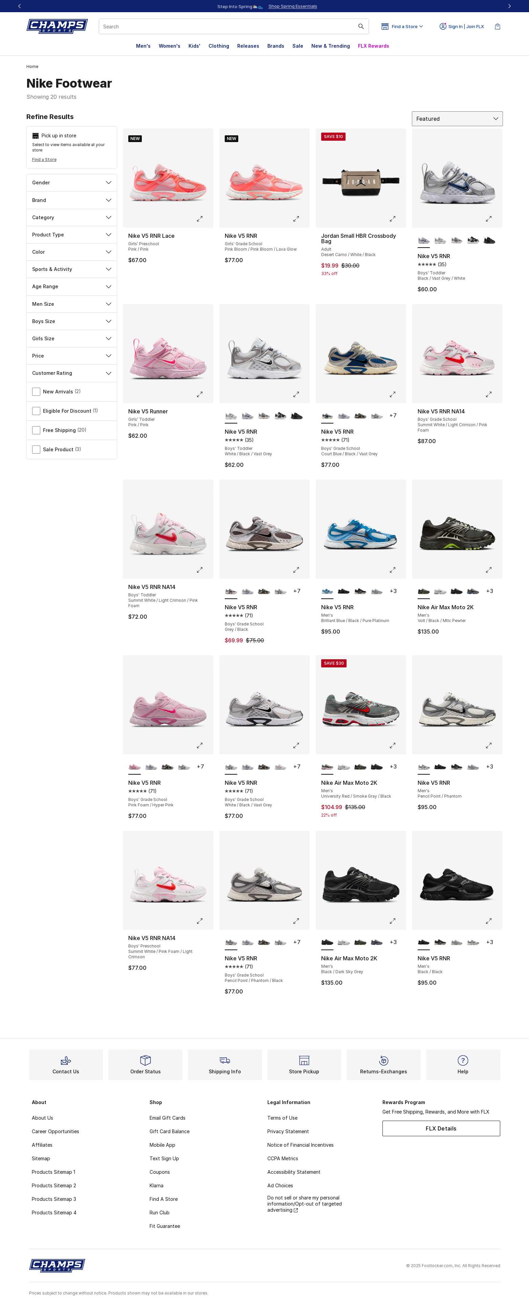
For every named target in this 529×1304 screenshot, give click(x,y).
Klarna (156, 1185)
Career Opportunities (55, 1131)
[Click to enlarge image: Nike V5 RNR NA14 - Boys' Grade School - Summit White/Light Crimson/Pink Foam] (493, 394)
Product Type (72, 234)
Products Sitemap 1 (53, 1172)
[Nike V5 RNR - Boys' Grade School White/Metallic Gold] (280, 767)
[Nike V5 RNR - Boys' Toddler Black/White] (473, 240)
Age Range (72, 286)
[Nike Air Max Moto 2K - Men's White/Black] (440, 591)
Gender (72, 182)
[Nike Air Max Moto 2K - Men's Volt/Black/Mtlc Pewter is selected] (424, 591)
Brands (275, 46)
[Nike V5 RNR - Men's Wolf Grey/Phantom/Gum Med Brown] (377, 591)
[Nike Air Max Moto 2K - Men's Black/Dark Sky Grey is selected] (327, 942)
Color (72, 252)
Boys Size (72, 321)
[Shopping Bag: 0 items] (497, 26)
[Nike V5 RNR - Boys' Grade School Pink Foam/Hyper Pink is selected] (134, 767)
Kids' (194, 46)
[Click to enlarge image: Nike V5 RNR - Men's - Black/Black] (493, 921)
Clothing (218, 46)
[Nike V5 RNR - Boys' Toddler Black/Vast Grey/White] (247, 416)
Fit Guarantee (165, 1226)
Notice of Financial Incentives (300, 1145)
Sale (297, 46)
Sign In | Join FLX (462, 26)
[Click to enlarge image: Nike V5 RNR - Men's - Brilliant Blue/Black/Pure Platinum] (397, 570)
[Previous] (19, 6)
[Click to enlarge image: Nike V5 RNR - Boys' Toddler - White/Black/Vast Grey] (300, 394)
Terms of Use (282, 1118)
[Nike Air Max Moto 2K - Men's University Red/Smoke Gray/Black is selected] (327, 767)
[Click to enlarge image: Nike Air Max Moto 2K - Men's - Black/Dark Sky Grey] (397, 921)
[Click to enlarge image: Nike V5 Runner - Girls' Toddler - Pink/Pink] (204, 394)
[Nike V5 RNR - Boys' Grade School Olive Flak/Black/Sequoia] (360, 416)
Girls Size (72, 338)
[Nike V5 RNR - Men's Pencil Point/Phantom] (473, 942)
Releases (248, 46)
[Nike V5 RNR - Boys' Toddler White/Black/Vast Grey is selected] (231, 416)
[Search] (234, 26)
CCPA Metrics (282, 1158)
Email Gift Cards (167, 1118)
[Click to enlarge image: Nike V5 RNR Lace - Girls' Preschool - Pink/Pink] (204, 218)
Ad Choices (280, 1185)
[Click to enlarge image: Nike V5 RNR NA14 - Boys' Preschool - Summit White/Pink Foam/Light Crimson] (204, 921)
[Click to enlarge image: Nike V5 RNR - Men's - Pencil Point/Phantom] (493, 745)
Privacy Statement (288, 1131)
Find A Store (164, 1199)
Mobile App (162, 1145)
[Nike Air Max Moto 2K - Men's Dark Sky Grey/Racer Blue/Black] (473, 591)
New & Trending (330, 46)
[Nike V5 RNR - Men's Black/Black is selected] (424, 942)
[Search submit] (361, 26)
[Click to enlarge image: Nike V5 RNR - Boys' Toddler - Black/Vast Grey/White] (493, 218)
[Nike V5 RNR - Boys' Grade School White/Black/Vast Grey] (377, 416)
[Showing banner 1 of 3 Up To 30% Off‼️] (264, 6)
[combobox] (234, 26)
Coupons (160, 1172)
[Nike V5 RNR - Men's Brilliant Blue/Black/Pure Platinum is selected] (327, 591)
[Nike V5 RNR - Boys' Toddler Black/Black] (489, 240)
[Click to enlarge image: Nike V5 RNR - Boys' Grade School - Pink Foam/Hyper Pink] (204, 745)
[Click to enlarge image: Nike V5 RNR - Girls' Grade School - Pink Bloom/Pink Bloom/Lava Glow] (300, 218)
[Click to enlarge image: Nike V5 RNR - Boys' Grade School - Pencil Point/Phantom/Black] (300, 921)
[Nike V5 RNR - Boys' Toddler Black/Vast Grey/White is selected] (424, 240)
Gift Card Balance (170, 1131)
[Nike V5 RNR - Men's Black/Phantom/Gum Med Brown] (360, 591)
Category (72, 217)
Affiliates (42, 1145)
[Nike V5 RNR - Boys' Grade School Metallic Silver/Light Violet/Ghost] (343, 416)
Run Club (160, 1212)
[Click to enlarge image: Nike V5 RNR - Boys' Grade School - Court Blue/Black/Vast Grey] (397, 394)
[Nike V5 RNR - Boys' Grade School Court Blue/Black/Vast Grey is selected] (327, 416)
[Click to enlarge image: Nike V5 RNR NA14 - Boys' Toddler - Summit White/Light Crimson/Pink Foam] (204, 570)
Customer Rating (72, 373)
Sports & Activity (72, 269)
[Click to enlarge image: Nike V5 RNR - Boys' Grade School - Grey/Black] (300, 570)
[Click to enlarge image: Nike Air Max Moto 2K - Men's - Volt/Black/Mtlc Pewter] (493, 570)
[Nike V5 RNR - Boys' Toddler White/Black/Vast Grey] (440, 240)
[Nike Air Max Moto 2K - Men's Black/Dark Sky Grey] (456, 591)
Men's (143, 46)
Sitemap (41, 1158)
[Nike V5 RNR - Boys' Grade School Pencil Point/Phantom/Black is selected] (231, 942)
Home (32, 66)
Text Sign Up (164, 1158)
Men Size (72, 304)
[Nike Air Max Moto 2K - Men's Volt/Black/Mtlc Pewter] (360, 767)
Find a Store (44, 159)
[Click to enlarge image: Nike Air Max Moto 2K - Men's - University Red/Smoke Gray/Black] (397, 745)
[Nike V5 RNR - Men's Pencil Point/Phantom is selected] (424, 767)
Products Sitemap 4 (54, 1212)
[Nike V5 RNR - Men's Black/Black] (343, 591)
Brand (72, 200)
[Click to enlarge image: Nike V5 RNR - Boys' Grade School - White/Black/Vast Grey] (300, 745)
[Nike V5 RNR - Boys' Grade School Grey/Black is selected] (231, 591)
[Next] (509, 6)
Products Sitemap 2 (54, 1185)
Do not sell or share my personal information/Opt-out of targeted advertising (304, 1204)
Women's (169, 46)
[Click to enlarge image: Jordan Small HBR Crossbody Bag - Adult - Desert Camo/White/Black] (397, 218)
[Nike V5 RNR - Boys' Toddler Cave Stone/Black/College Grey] (456, 240)
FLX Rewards (373, 46)
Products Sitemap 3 (54, 1199)
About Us (42, 1118)
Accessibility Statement (294, 1172)
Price (72, 356)
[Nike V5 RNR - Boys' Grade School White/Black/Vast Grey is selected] (231, 767)
